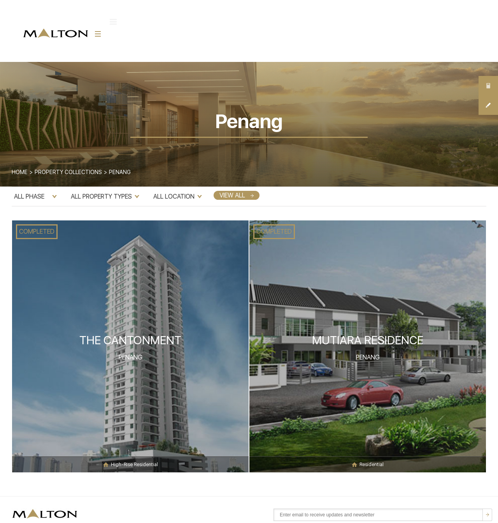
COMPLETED (36, 231)
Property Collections (68, 172)
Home (20, 172)
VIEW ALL (236, 195)
